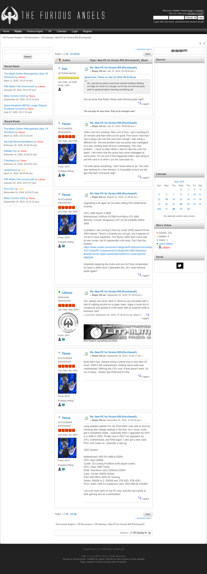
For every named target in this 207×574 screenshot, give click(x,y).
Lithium (21, 77)
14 (173, 199)
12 (159, 199)
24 (194, 204)
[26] (159, 209)
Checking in (10, 160)
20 (166, 204)
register (199, 10)
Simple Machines (117, 556)
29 (181, 209)
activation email (195, 13)
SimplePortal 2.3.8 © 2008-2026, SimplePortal (103, 549)
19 (159, 204)
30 (188, 209)
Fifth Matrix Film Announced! (19, 86)
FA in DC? (9, 188)
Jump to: (124, 532)
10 (194, 194)
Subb (21, 189)
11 (200, 194)
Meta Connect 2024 (14, 96)
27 (166, 209)
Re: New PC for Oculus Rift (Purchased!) (113, 67)
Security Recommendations (19, 141)
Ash (64, 68)
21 (173, 204)
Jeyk (23, 170)
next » (149, 49)
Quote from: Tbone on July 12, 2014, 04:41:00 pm (110, 77)
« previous (141, 49)
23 (188, 204)
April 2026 (179, 181)
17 (194, 199)
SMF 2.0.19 (87, 556)
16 (188, 199)
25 (200, 204)
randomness (10, 170)
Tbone (32, 96)
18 (200, 199)
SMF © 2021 (101, 556)
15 (181, 199)
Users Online (166, 243)
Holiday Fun (10, 151)
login (190, 10)
